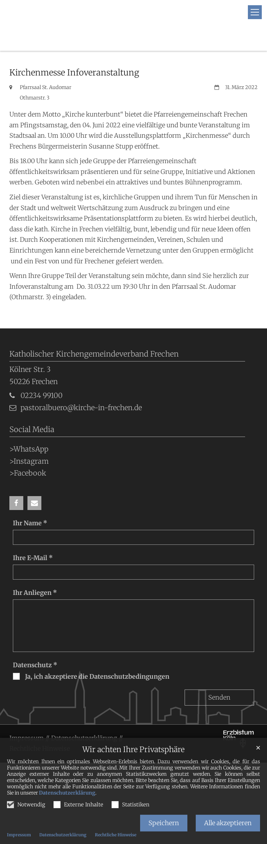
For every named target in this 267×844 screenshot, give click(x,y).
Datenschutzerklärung (67, 804)
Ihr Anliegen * (35, 575)
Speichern (163, 833)
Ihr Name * (30, 506)
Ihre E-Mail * (33, 540)
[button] (16, 486)
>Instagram (29, 443)
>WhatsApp (28, 431)
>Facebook (27, 455)
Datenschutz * (35, 648)
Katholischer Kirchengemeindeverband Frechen (94, 336)
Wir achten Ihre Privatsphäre (133, 760)
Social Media (31, 412)
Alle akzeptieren (228, 833)
